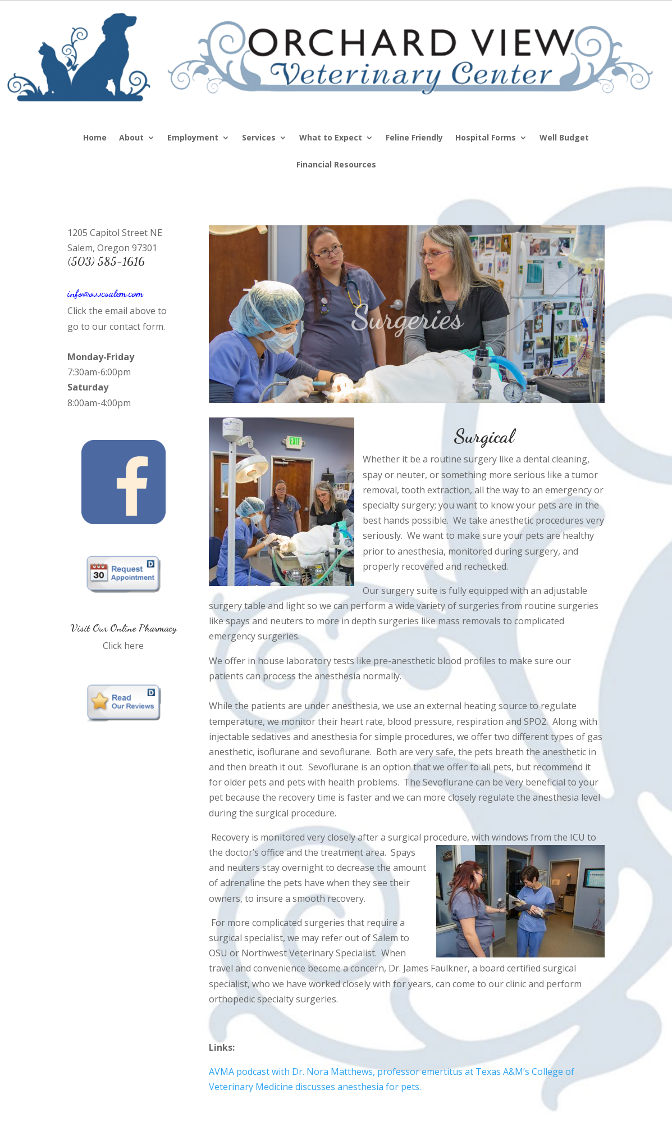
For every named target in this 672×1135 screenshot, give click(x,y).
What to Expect (330, 138)
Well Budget (564, 138)
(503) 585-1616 (106, 261)
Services (259, 138)
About (131, 138)
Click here (123, 645)
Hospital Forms (485, 138)
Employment (192, 138)
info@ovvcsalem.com (105, 293)
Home (95, 138)
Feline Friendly (414, 138)
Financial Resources (336, 165)
